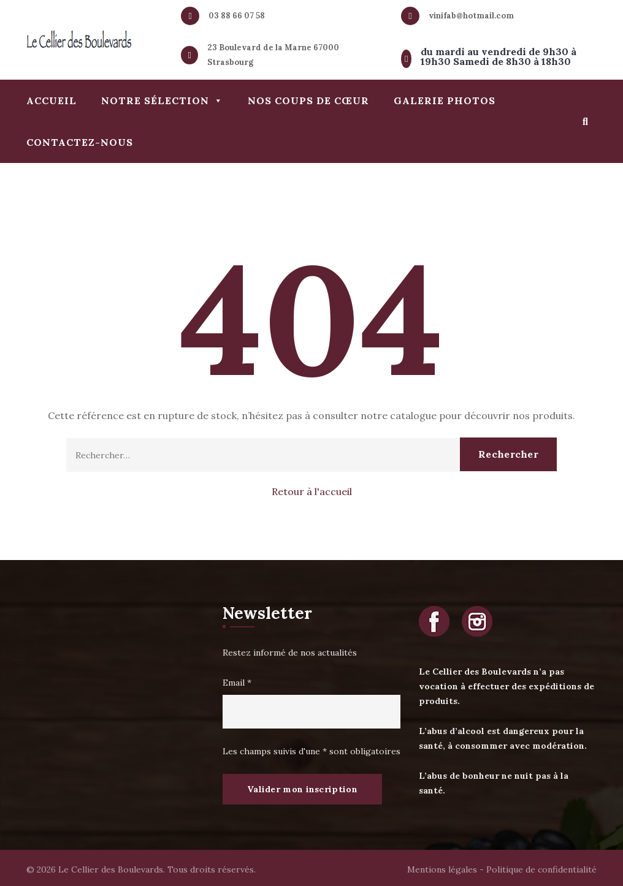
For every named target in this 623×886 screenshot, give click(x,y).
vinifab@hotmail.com (471, 15)
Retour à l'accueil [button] (312, 491)
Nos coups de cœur (308, 100)
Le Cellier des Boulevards (110, 869)
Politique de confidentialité (541, 869)
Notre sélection (162, 100)
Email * (237, 682)
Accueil (51, 100)
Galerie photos (444, 100)
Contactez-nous (79, 142)
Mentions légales (442, 869)
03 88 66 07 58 (236, 15)
